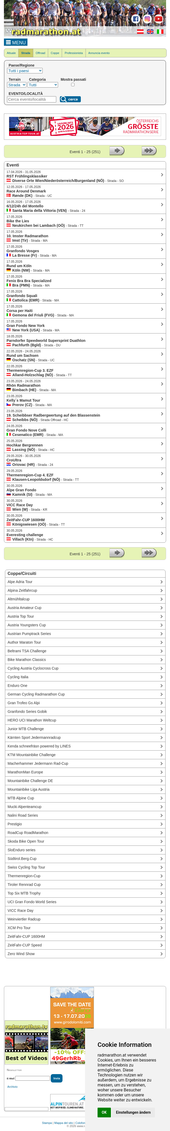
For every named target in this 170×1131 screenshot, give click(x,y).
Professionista (74, 53)
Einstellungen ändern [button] (133, 1112)
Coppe (55, 53)
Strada (25, 53)
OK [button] (104, 1112)
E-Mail (10, 1078)
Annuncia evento (99, 53)
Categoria (37, 79)
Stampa (47, 1122)
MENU (16, 42)
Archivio (12, 1086)
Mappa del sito (63, 1122)
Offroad (41, 53)
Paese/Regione (22, 65)
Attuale (11, 53)
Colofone (81, 1122)
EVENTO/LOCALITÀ (26, 93)
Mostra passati (73, 79)
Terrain (15, 79)
